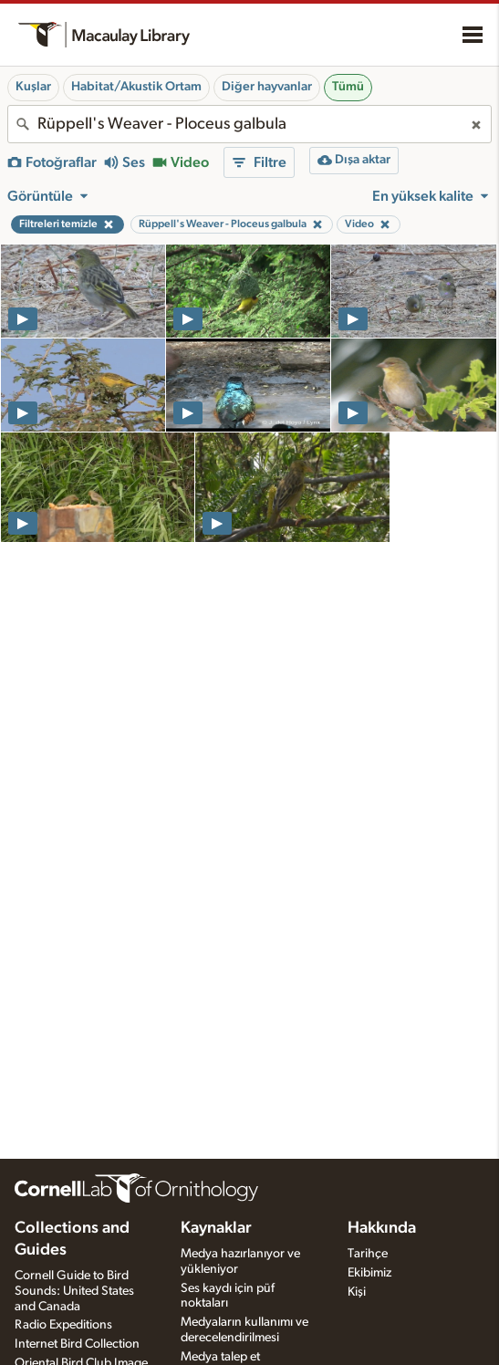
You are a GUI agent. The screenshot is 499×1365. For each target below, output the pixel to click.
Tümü (348, 86)
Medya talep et (220, 1356)
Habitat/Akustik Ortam (136, 86)
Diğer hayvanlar (267, 86)
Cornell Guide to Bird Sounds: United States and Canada (74, 1291)
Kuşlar (33, 86)
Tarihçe (368, 1253)
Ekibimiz (369, 1272)
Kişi (357, 1292)
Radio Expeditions (63, 1324)
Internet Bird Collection (77, 1344)
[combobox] (249, 124)
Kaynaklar (216, 1228)
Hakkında (382, 1228)
